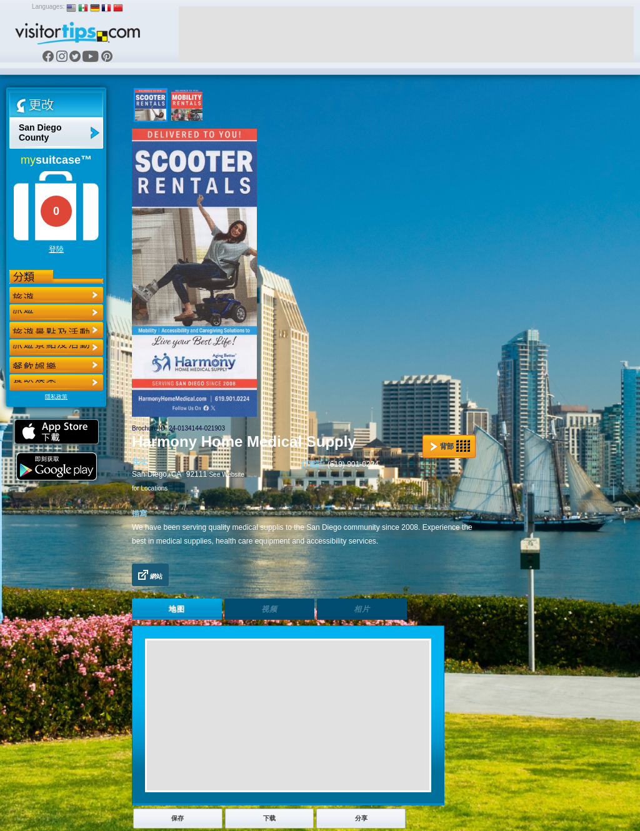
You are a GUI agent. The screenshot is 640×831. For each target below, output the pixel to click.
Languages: (48, 6)
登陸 (56, 249)
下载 (269, 818)
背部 (450, 446)
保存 (177, 818)
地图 (177, 609)
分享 (361, 818)
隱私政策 (56, 397)
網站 (150, 575)
